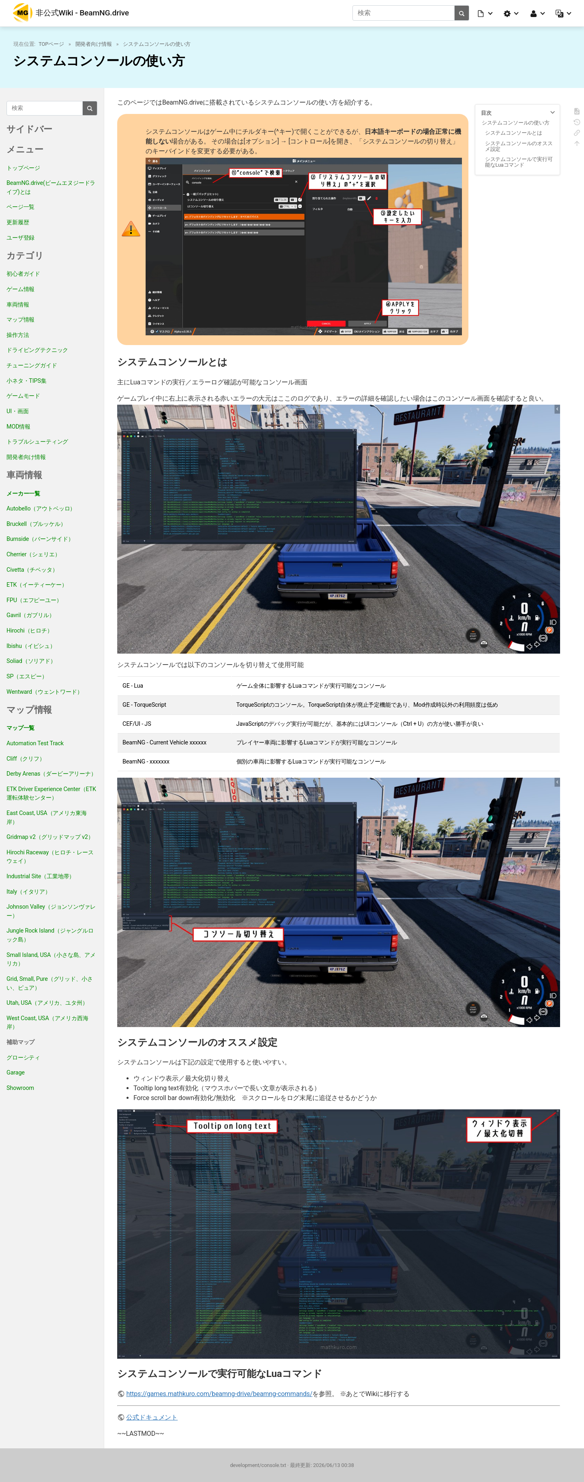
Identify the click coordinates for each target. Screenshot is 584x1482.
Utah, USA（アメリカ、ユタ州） (47, 1002)
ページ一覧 (20, 207)
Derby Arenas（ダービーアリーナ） (51, 773)
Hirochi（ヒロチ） (29, 630)
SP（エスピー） (26, 676)
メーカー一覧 (23, 493)
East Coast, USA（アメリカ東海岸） (46, 817)
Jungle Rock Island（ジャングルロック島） (50, 935)
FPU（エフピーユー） (34, 599)
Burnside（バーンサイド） (40, 539)
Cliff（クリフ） (25, 758)
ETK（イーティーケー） (36, 584)
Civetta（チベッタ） (32, 569)
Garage (15, 1072)
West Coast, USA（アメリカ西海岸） (47, 1022)
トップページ (23, 167)
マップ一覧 (20, 728)
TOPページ (51, 44)
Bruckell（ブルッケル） (36, 523)
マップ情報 (20, 319)
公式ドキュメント (152, 1417)
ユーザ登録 (20, 237)
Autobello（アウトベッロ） (40, 508)
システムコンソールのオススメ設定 (519, 146)
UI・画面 (17, 410)
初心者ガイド (23, 273)
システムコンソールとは (513, 133)
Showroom (20, 1087)
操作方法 (17, 334)
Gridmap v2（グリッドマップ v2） (50, 836)
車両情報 (17, 304)
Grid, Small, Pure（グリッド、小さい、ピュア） (49, 983)
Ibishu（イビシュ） (31, 645)
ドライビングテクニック (37, 350)
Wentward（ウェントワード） (44, 691)
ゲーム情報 (20, 288)
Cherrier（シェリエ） (33, 554)
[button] (485, 13)
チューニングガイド (31, 365)
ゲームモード (23, 395)
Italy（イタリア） (28, 891)
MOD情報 (18, 426)
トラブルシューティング (37, 441)
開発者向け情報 (93, 44)
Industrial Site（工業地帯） (40, 876)
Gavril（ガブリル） (30, 615)
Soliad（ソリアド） (31, 660)
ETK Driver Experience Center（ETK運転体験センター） (51, 793)
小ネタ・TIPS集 (26, 380)
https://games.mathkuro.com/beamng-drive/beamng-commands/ (219, 1394)
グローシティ (23, 1057)
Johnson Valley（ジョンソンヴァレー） (51, 911)
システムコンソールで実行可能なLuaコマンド (519, 161)
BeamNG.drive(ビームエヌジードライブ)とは (50, 187)
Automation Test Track (35, 743)
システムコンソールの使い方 (157, 44)
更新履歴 (17, 222)
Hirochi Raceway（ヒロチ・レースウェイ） (50, 856)
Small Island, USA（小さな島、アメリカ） (51, 959)
